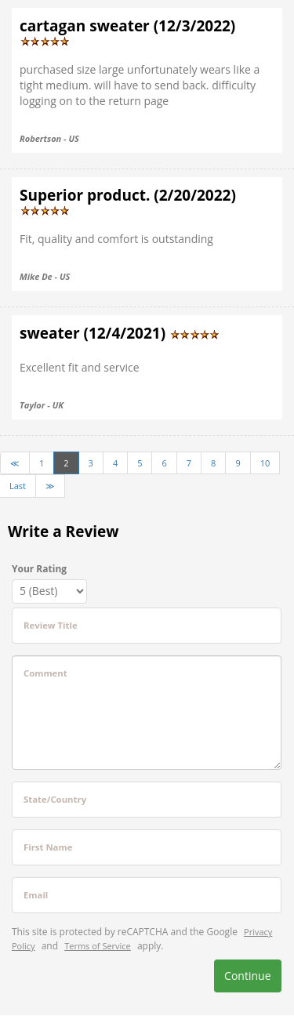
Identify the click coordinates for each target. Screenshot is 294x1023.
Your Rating (39, 568)
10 (265, 463)
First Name (48, 847)
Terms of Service (97, 946)
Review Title (51, 625)
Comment (45, 673)
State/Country (55, 799)
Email (36, 895)
